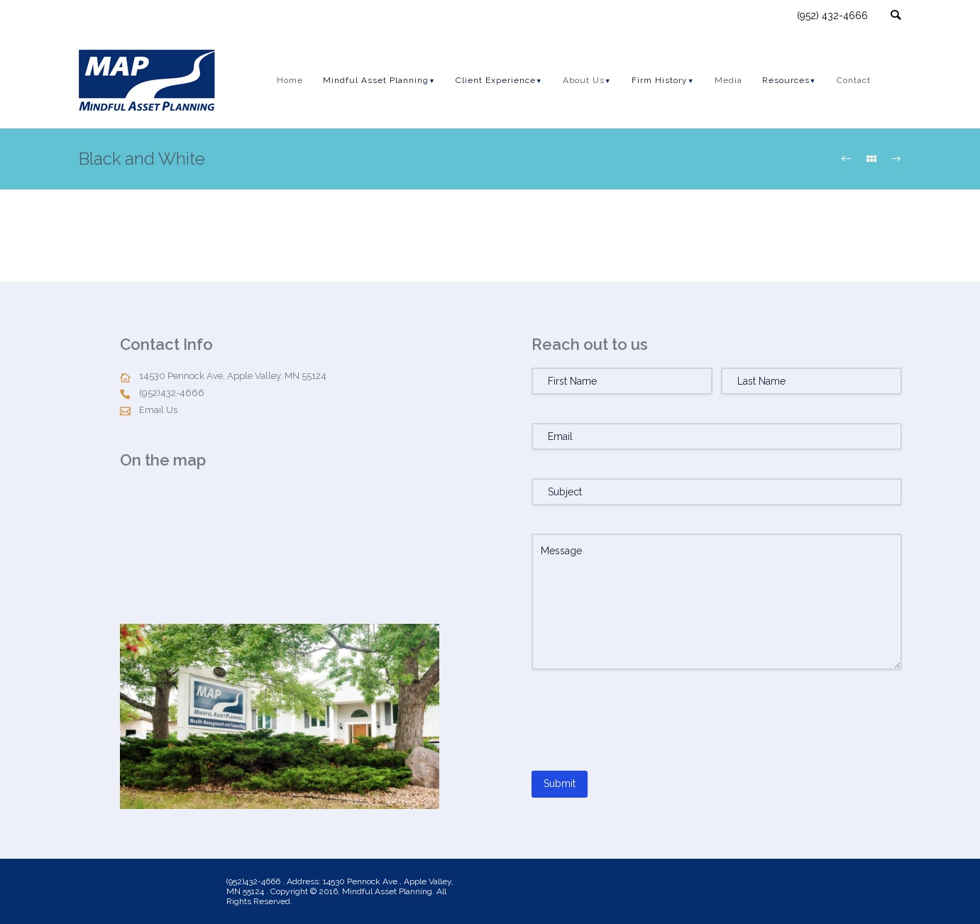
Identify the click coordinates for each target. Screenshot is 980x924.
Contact (854, 80)
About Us (584, 80)
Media (728, 80)
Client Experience (496, 80)
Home (290, 80)
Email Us (158, 410)
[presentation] (639, 726)
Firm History (660, 80)
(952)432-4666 (171, 392)
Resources (786, 80)
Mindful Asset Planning (376, 80)
